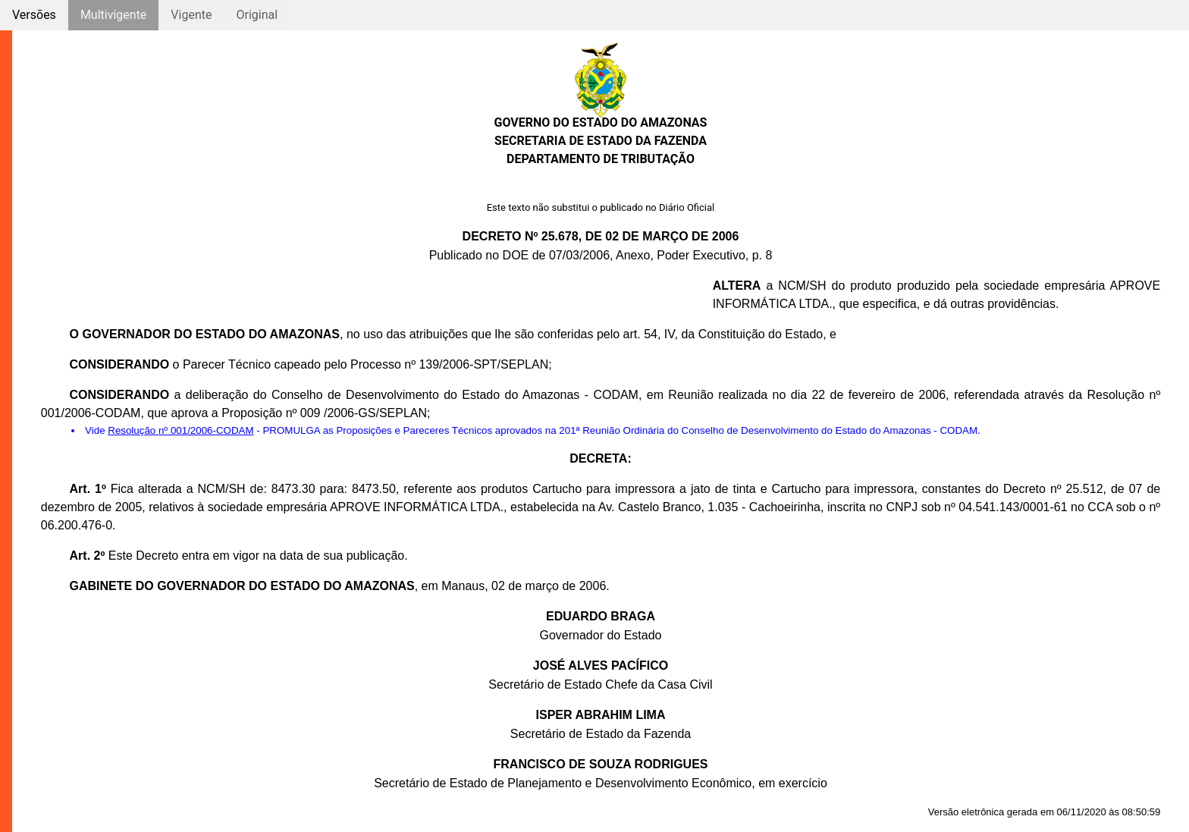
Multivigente (113, 15)
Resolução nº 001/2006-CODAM (180, 430)
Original (257, 15)
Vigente (191, 15)
